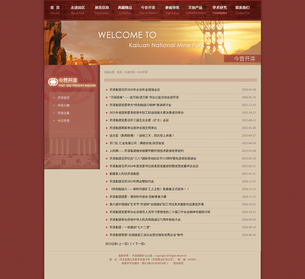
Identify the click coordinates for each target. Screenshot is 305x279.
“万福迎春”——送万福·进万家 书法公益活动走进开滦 (144, 97)
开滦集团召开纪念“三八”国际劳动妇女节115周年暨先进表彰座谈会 (153, 158)
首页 (119, 72)
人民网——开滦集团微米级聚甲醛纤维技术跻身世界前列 (147, 150)
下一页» (140, 243)
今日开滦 (63, 120)
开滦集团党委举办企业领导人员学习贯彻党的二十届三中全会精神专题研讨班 (160, 212)
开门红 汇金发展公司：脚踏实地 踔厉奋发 (137, 143)
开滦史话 (63, 97)
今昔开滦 (130, 72)
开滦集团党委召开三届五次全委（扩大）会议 (139, 120)
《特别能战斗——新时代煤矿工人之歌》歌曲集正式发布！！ (150, 189)
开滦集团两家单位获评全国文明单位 (133, 128)
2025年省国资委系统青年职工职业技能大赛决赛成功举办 (147, 112)
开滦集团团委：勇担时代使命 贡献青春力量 (138, 196)
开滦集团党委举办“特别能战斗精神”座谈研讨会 (140, 105)
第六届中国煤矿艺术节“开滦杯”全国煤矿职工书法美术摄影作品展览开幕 (157, 204)
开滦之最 (63, 113)
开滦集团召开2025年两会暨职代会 (132, 181)
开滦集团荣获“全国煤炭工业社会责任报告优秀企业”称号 (146, 235)
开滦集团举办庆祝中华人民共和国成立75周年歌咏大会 (145, 219)
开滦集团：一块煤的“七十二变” (130, 227)
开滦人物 (63, 105)
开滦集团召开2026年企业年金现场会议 (135, 89)
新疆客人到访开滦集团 (124, 173)
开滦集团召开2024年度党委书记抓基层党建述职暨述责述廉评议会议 (154, 166)
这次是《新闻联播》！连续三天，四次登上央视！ (142, 135)
